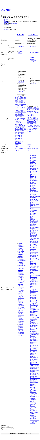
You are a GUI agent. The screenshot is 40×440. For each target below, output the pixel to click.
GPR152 (17, 115)
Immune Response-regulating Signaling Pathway (21, 332)
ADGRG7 (29, 108)
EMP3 (28, 114)
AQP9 (16, 98)
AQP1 (28, 109)
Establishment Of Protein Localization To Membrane (34, 293)
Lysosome (33, 173)
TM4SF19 (22, 133)
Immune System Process (20, 326)
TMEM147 (36, 125)
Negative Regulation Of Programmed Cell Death (34, 324)
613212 (17, 145)
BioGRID (7, 29)
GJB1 (16, 113)
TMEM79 (29, 128)
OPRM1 (22, 127)
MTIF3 (17, 126)
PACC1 (17, 129)
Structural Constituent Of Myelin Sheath (34, 199)
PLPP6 (29, 122)
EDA (21, 108)
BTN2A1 (17, 99)
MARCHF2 (34, 119)
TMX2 (23, 141)
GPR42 (22, 115)
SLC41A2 (29, 125)
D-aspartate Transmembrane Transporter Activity (34, 421)
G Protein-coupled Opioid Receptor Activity (21, 293)
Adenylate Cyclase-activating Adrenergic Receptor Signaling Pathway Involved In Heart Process (34, 406)
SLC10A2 (22, 130)
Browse (6, 19)
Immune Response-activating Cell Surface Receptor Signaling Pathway (21, 271)
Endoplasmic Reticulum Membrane (34, 188)
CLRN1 (17, 105)
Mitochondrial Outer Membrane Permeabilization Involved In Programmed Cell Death (35, 275)
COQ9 (21, 105)
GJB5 (20, 113)
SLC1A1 (34, 123)
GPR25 (29, 115)
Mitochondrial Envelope (34, 252)
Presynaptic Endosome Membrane (33, 159)
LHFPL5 (17, 122)
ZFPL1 (29, 131)
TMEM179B (18, 138)
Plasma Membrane (21, 245)
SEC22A (29, 123)
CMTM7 (34, 111)
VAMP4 (29, 129)
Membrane (21, 46)
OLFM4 (33, 120)
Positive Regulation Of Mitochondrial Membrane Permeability (34, 359)
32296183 (14, 23)
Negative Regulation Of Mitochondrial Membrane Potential (34, 222)
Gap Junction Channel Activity (22, 262)
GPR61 (17, 116)
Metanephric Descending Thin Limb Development (34, 302)
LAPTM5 (29, 117)
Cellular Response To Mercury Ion (33, 163)
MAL (34, 117)
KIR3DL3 (22, 118)
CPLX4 (17, 107)
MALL (29, 119)
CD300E (22, 99)
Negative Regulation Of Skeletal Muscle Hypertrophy (34, 374)
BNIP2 (32, 109)
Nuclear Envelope (32, 175)
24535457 (21, 91)
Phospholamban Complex (34, 397)
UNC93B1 (36, 128)
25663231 (34, 83)
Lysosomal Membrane (33, 297)
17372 (28, 146)
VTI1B (34, 129)
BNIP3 (37, 109)
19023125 (21, 82)
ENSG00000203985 (32, 148)
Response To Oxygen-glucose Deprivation (34, 204)
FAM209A (23, 110)
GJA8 (24, 112)
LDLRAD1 (33, 34)
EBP (37, 112)
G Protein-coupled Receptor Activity (21, 300)
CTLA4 (17, 108)
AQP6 (22, 96)
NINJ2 (29, 120)
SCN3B (17, 130)
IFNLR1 (21, 116)
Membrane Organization (33, 339)
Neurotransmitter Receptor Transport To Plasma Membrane (35, 210)
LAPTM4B (23, 119)
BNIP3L (29, 111)
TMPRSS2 (18, 141)
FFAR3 (17, 112)
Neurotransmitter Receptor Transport (35, 261)
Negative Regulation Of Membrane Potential (34, 231)
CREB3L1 (22, 107)
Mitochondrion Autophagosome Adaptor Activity (35, 365)
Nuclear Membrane (33, 336)
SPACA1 (17, 132)
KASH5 (17, 118)
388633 (29, 145)
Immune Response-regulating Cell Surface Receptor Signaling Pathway (21, 308)
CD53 (16, 101)
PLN (37, 120)
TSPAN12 (18, 143)
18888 (16, 146)
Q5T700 (29, 150)
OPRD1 (17, 127)
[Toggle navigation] (1, 15)
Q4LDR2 (17, 150)
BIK (25, 98)
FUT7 (21, 112)
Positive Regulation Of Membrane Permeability (34, 169)
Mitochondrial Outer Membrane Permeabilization (35, 194)
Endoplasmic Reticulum (34, 268)
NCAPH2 (22, 126)
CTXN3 (20, 34)
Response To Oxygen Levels (34, 265)
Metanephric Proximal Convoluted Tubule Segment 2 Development (34, 331)
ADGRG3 (18, 96)
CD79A (21, 101)
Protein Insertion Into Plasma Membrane (35, 379)
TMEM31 (18, 140)
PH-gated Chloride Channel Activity (21, 254)
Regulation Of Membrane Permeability (34, 256)
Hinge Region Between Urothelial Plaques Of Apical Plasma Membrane (34, 386)
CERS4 (17, 102)
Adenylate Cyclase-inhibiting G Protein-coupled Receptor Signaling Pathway (21, 283)
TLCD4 (17, 133)
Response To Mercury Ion (33, 178)
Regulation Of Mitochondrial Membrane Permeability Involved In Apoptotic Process (34, 350)
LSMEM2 (23, 122)
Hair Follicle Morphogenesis (34, 369)
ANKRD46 (36, 108)
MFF (16, 124)
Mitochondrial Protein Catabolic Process (34, 183)
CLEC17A (18, 104)
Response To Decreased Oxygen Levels (34, 236)
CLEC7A (23, 104)
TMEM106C (18, 135)
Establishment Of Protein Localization (34, 283)
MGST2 (20, 124)
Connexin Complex (21, 258)
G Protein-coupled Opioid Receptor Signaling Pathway (21, 318)
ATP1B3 (21, 98)
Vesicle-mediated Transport (33, 59)
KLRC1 (17, 119)
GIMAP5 (33, 114)
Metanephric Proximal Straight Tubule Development (34, 309)
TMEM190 (30, 126)
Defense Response (33, 313)
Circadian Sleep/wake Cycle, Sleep (33, 393)
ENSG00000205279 (20, 148)
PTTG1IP (33, 122)
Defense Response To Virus (33, 216)
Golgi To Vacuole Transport (33, 287)
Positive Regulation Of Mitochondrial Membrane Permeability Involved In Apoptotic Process (34, 245)
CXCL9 (34, 112)
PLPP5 (21, 129)
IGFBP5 (33, 115)
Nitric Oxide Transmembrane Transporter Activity (34, 318)
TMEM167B (18, 136)
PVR (25, 129)
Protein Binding (20, 52)
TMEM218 (36, 126)
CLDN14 (22, 102)
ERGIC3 (17, 110)
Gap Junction (22, 265)
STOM (22, 132)
